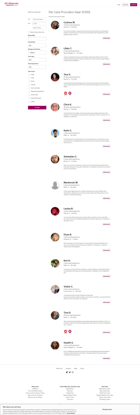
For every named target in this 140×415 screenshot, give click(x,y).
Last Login (31, 56)
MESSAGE (106, 38)
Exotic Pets (34, 94)
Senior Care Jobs (104, 397)
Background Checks (34, 49)
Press (82, 368)
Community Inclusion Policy (35, 393)
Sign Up (133, 4)
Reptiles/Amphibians (37, 91)
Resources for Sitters (35, 397)
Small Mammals (36, 98)
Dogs (32, 74)
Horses (33, 84)
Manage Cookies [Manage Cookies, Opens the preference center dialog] (107, 409)
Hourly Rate (31, 42)
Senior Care (70, 397)
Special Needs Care (70, 395)
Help (118, 4)
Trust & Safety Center (35, 391)
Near (29, 23)
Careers (68, 368)
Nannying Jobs (105, 391)
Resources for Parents (35, 395)
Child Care (70, 393)
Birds (32, 81)
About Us (59, 368)
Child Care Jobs (104, 393)
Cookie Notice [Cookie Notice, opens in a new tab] (71, 413)
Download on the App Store (70, 379)
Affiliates (35, 388)
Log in (125, 4)
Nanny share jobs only (37, 32)
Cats (32, 78)
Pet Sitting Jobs (105, 399)
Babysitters (70, 388)
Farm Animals (35, 88)
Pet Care (70, 399)
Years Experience (33, 63)
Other (33, 101)
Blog (75, 368)
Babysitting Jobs (104, 388)
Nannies (70, 391)
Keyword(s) (31, 35)
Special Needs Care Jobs (104, 395)
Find (29, 19)
